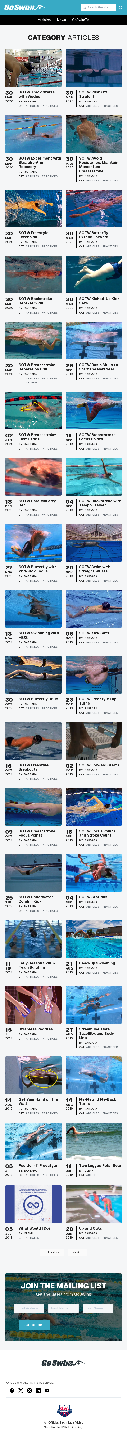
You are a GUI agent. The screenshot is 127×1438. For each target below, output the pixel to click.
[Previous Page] (52, 1253)
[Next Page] (77, 1253)
